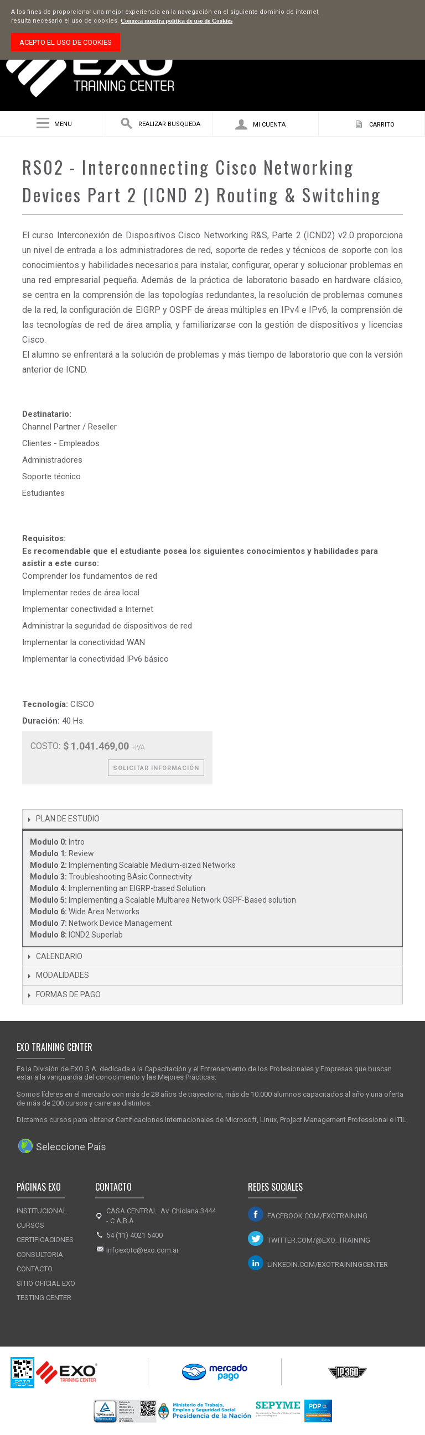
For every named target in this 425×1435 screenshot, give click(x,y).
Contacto (35, 1269)
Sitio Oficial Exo (46, 1283)
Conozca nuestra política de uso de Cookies (176, 20)
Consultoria (40, 1254)
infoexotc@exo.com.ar (142, 1250)
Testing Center (44, 1297)
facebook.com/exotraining (317, 1216)
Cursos (30, 1225)
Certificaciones (45, 1239)
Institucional (42, 1211)
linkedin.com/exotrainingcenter (327, 1264)
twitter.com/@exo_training (318, 1240)
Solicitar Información (156, 768)
